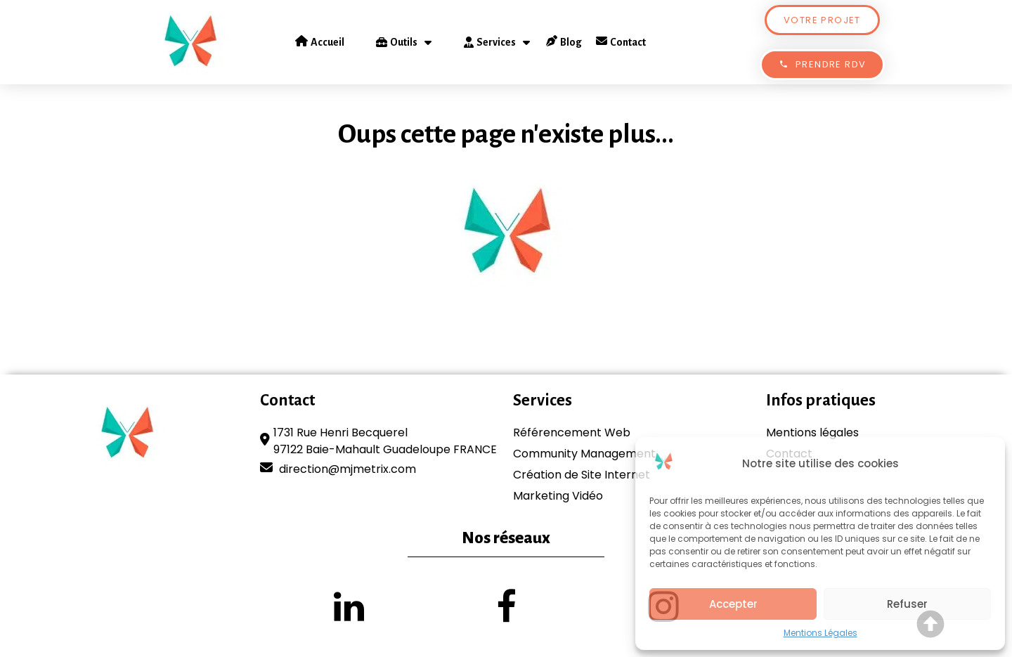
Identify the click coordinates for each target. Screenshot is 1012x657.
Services (497, 42)
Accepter (733, 604)
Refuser (907, 604)
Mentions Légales (820, 633)
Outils (404, 42)
